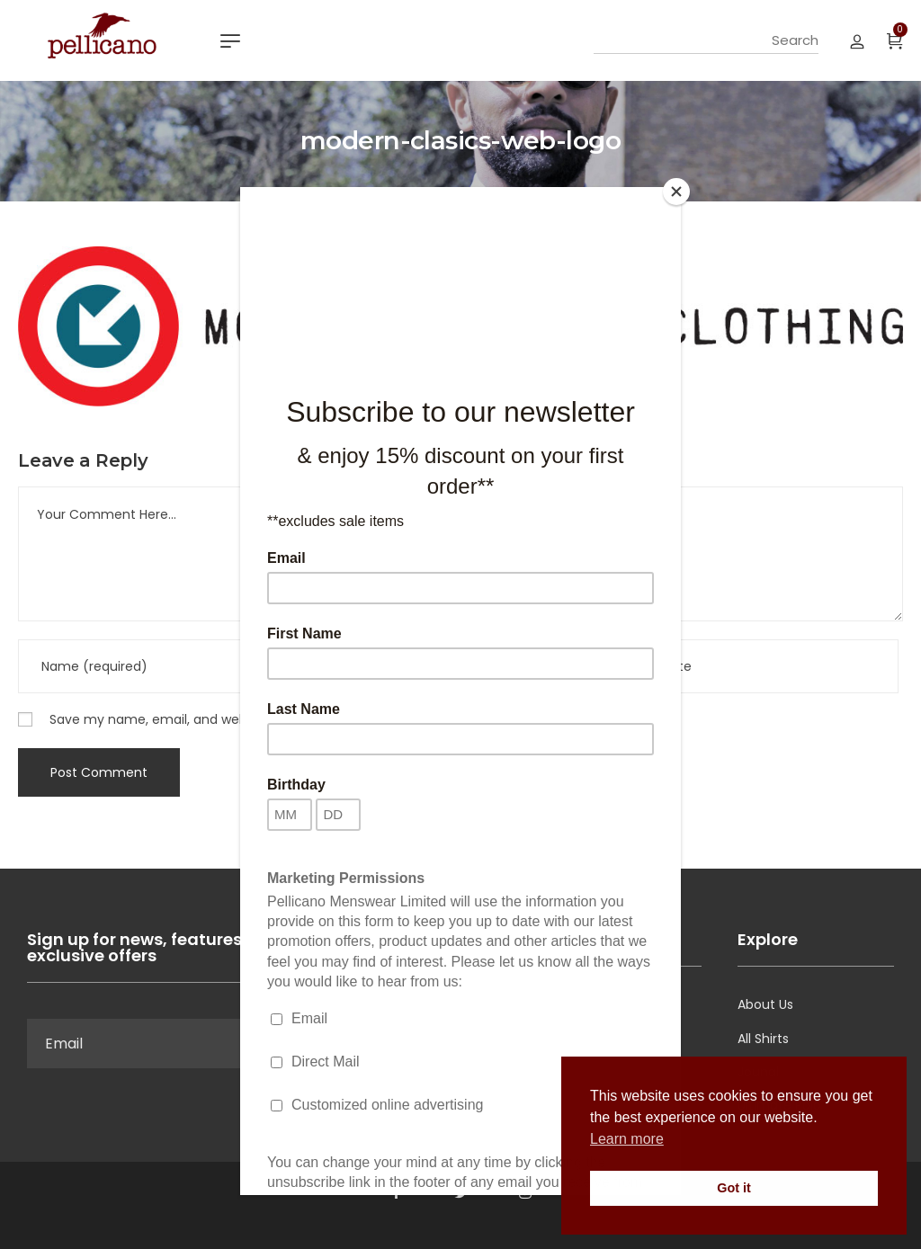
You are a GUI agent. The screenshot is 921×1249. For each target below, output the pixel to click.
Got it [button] (734, 1188)
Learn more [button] (627, 1138)
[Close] (676, 191)
